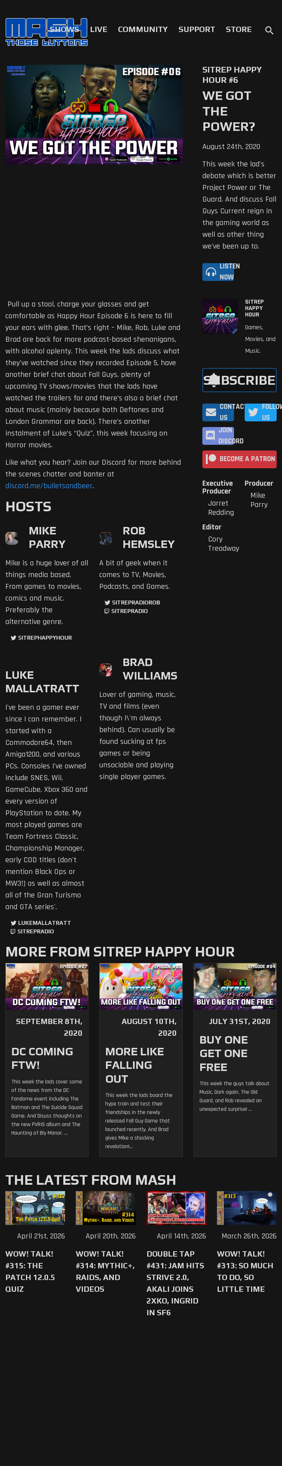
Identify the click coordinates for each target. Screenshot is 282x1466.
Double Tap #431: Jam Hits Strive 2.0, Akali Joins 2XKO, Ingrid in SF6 (175, 1283)
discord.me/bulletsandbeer (48, 486)
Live (98, 29)
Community (143, 29)
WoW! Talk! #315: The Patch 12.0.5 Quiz (30, 1271)
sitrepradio (129, 611)
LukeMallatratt (44, 922)
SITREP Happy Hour (254, 308)
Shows (64, 29)
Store (239, 29)
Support (197, 29)
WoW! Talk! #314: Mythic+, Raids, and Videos (105, 1271)
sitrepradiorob (136, 602)
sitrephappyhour (45, 637)
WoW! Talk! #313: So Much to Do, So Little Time (245, 1271)
